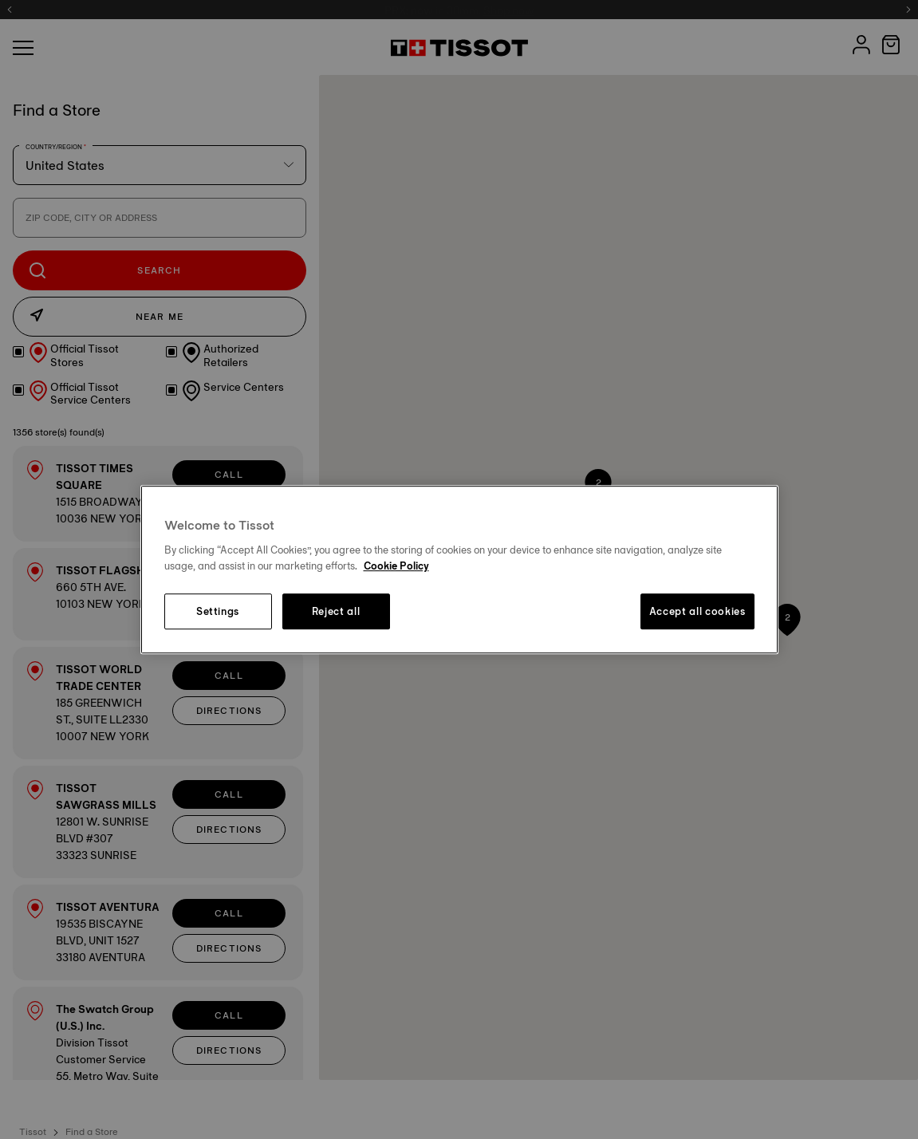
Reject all (336, 612)
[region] (459, 569)
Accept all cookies (697, 612)
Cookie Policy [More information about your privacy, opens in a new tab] (396, 565)
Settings (217, 612)
